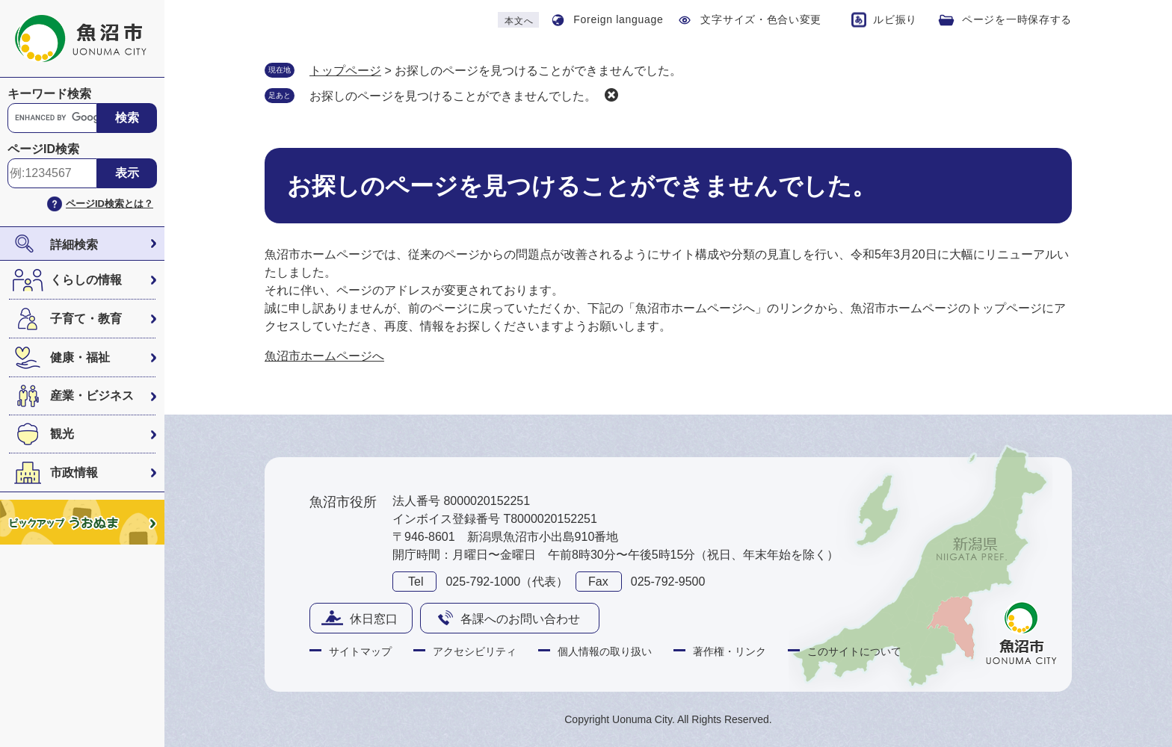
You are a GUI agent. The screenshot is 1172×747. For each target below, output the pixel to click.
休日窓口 (374, 619)
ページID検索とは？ (109, 203)
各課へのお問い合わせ (520, 619)
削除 (611, 94)
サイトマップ (360, 651)
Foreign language (618, 19)
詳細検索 (74, 244)
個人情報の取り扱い (605, 651)
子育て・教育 (86, 318)
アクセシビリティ (474, 651)
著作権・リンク (729, 651)
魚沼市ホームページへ (324, 356)
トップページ (345, 70)
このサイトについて (854, 651)
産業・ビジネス (92, 395)
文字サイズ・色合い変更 (760, 19)
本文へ (519, 21)
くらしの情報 (86, 279)
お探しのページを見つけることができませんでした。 (452, 96)
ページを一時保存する (1017, 19)
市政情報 (74, 472)
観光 (62, 433)
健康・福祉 (80, 357)
